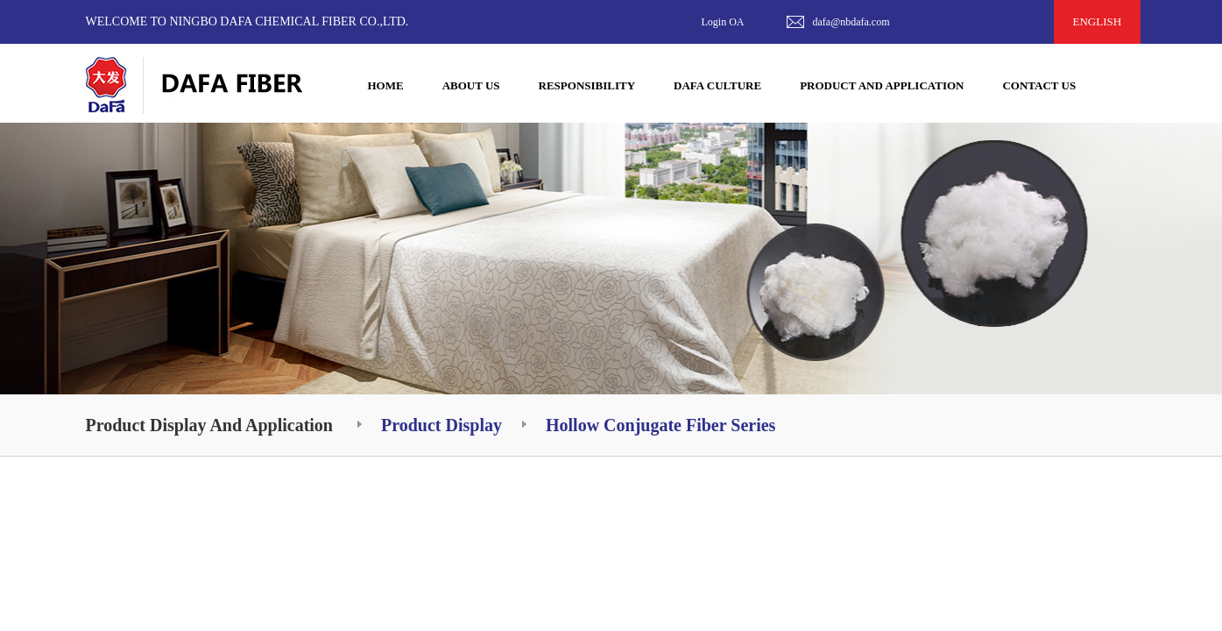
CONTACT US (1039, 85)
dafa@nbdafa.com (851, 22)
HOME (386, 85)
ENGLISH (1097, 21)
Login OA (723, 22)
